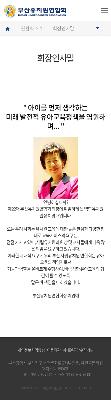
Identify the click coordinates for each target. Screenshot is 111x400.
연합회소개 (32, 28)
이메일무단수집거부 (78, 350)
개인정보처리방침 (31, 350)
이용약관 (54, 350)
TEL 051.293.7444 (37, 374)
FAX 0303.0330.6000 (74, 374)
